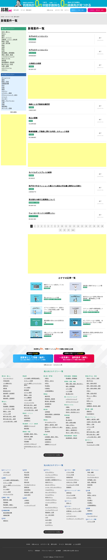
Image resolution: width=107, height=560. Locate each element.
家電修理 (26, 390)
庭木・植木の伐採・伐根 (93, 386)
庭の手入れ (90, 381)
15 (82, 226)
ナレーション (91, 474)
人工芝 (88, 398)
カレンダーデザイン (50, 492)
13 (74, 226)
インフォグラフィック (51, 510)
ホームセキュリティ (50, 422)
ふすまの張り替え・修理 (10, 421)
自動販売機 (6, 515)
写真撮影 (26, 441)
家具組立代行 (7, 391)
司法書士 (47, 386)
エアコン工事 (7, 414)
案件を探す (16, 10)
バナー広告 (6, 472)
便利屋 (5, 388)
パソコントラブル (29, 402)
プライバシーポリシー (48, 550)
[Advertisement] (13, 139)
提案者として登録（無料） (78, 10)
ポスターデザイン (50, 485)
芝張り (88, 391)
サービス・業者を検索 (65, 544)
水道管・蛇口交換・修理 (73, 409)
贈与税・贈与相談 (50, 401)
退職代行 (89, 411)
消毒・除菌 (6, 396)
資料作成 (68, 492)
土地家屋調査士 (49, 391)
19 (98, 226)
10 (62, 226)
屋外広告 (26, 482)
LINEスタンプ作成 (71, 482)
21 (60, 230)
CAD (46, 517)
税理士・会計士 (49, 381)
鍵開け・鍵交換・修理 (51, 424)
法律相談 (47, 411)
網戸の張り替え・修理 (9, 416)
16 (86, 226)
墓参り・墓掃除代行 (71, 430)
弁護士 (47, 378)
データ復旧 (27, 387)
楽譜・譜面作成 (91, 482)
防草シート (90, 401)
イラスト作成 (70, 472)
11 (66, 226)
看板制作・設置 (28, 492)
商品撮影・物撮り (8, 505)
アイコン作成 (70, 474)
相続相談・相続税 (50, 399)
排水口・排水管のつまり (73, 412)
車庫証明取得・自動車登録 (52, 414)
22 (64, 230)
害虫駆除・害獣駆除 (8, 406)
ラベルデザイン (49, 495)
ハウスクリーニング (71, 399)
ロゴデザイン (49, 525)
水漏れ (68, 407)
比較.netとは (50, 10)
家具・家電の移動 (71, 422)
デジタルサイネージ (29, 485)
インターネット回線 (8, 409)
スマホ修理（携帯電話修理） (32, 378)
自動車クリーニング (29, 426)
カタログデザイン (50, 477)
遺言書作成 (48, 404)
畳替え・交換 (7, 411)
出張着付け (27, 420)
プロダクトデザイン (50, 500)
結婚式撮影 (27, 418)
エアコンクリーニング (72, 401)
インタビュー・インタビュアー (75, 518)
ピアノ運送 (69, 388)
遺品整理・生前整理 (8, 393)
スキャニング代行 (71, 497)
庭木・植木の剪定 (92, 383)
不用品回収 (6, 381)
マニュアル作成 (70, 495)
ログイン (67, 10)
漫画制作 (68, 487)
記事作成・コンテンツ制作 (73, 511)
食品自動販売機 (7, 512)
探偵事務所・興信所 (71, 438)
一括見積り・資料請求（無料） (96, 10)
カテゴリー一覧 (59, 10)
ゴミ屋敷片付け (7, 383)
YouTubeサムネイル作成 (10, 507)
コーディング (7, 474)
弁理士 (47, 383)
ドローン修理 (28, 400)
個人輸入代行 (69, 394)
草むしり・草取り (92, 396)
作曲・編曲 (90, 472)
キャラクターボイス (93, 477)
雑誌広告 (26, 474)
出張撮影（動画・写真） (31, 434)
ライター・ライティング (73, 508)
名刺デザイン (49, 482)
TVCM (26, 480)
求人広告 (26, 472)
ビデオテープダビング (30, 444)
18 (94, 226)
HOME (2, 16)
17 (90, 226)
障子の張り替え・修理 (9, 419)
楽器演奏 (89, 485)
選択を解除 (13, 112)
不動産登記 (48, 416)
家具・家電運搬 (70, 386)
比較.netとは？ (48, 364)
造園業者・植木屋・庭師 (93, 406)
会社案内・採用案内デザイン (53, 480)
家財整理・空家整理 (8, 398)
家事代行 (5, 386)
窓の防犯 (47, 431)
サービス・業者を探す (26, 10)
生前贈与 (47, 406)
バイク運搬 (69, 391)
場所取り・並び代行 (71, 427)
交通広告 (26, 477)
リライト (68, 513)
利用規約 (37, 550)
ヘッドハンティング (29, 505)
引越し (5, 404)
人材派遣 (26, 502)
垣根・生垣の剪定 (92, 393)
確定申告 (47, 396)
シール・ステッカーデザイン (53, 487)
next (73, 230)
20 (102, 226)
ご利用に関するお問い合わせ (70, 550)
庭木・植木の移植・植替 (93, 388)
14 (78, 226)
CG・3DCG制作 (49, 515)
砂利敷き (89, 403)
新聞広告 (26, 487)
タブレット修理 (28, 381)
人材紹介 (26, 500)
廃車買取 (26, 428)
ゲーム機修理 (28, 397)
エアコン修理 (28, 392)
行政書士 (47, 388)
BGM (88, 487)
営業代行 (5, 520)
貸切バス (26, 415)
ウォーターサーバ (8, 378)
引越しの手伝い (70, 425)
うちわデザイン (49, 490)
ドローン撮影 (28, 439)
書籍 (46, 505)
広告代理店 (27, 490)
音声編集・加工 (91, 480)
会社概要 (58, 550)
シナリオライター (71, 516)
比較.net (51, 557)
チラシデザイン (49, 472)
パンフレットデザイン (51, 474)
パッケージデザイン (50, 502)
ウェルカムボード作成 (93, 445)
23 (68, 230)
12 (70, 226)
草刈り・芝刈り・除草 (93, 378)
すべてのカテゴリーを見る (52, 455)
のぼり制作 (27, 495)
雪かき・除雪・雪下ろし (73, 432)
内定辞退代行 (90, 414)
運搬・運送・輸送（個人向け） (74, 383)
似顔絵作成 (90, 442)
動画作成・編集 (28, 436)
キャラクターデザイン (51, 507)
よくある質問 (77, 544)
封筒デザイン (49, 497)
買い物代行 (69, 420)
